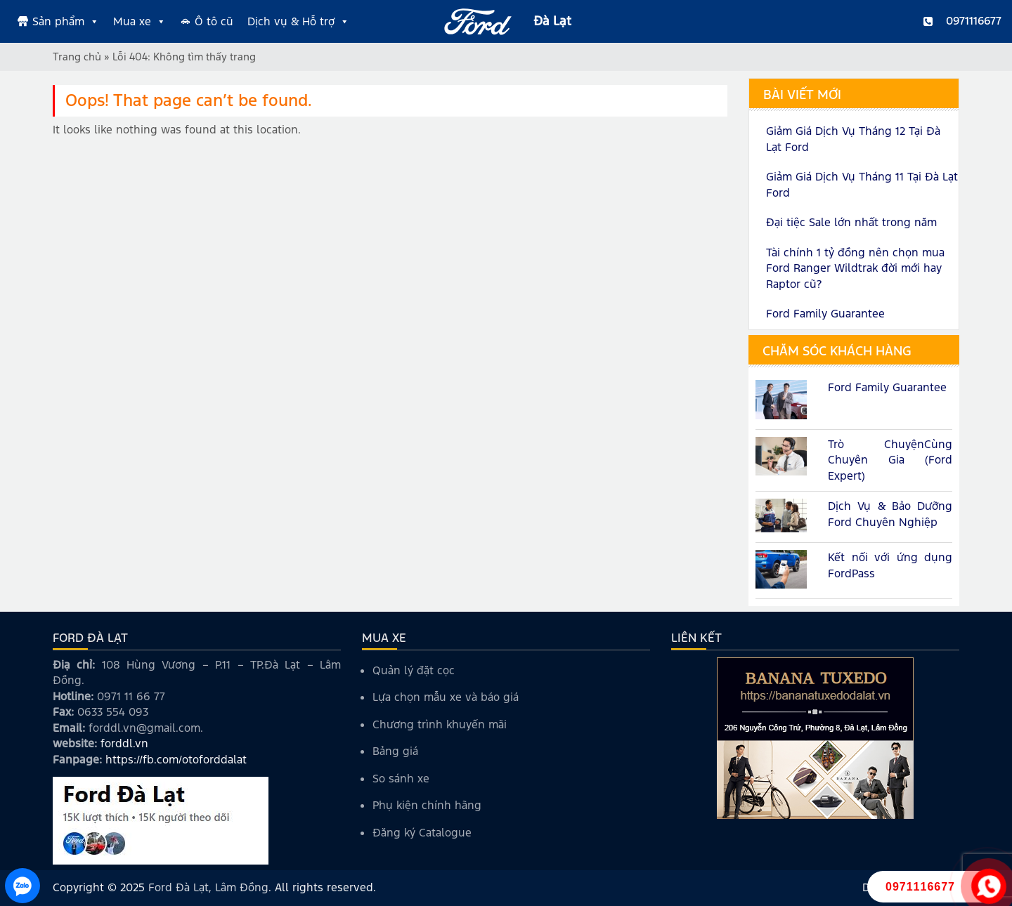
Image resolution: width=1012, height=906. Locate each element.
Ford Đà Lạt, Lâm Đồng (208, 887)
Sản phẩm (65, 22)
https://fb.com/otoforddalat (176, 759)
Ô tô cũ (214, 21)
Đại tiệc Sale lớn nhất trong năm (851, 222)
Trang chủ (77, 56)
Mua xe (139, 22)
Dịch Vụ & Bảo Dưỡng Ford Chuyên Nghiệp (890, 514)
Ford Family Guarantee (825, 313)
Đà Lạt (552, 21)
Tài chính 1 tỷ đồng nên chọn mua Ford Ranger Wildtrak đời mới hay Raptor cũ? (855, 268)
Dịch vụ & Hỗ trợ (298, 22)
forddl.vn (124, 743)
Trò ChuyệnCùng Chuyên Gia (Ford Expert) (890, 460)
